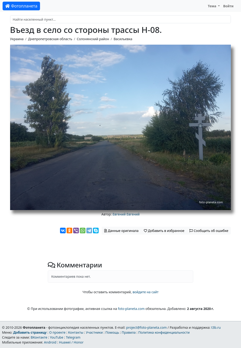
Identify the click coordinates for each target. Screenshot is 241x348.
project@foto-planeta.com (146, 327)
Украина (17, 39)
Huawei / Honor (71, 342)
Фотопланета (21, 6)
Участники (94, 332)
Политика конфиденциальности (164, 332)
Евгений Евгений (126, 214)
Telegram (73, 337)
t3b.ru (216, 327)
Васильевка (123, 39)
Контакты (75, 332)
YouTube (56, 337)
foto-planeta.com (131, 308)
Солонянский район (93, 39)
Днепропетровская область (50, 39)
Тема (212, 6)
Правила (129, 332)
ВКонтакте (39, 337)
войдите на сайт (145, 292)
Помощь (112, 332)
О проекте (57, 332)
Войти (228, 6)
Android (50, 342)
